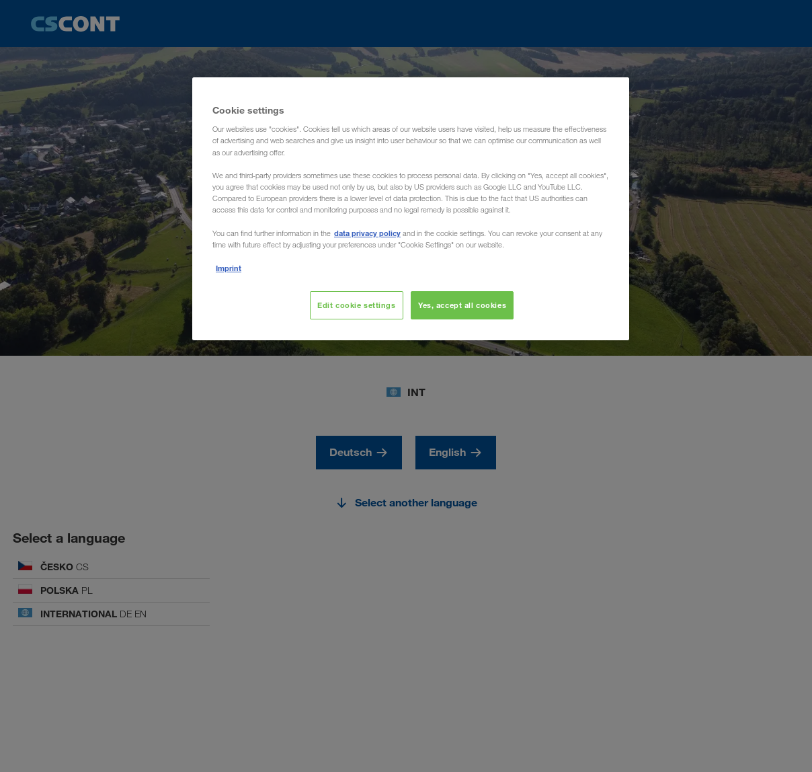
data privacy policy (367, 233)
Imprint (228, 268)
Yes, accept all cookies (462, 305)
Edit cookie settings (356, 305)
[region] (410, 208)
